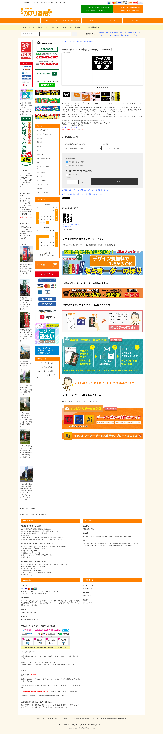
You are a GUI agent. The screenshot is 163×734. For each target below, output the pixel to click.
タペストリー (129, 35)
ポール (101, 35)
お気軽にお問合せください (130, 10)
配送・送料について (56, 718)
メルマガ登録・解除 (111, 718)
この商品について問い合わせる (87, 190)
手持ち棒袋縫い (71, 158)
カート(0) (133, 20)
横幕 (121, 35)
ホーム (30, 20)
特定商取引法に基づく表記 (94, 194)
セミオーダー (108, 35)
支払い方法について (43, 718)
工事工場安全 (128, 32)
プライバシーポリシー (97, 718)
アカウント (91, 20)
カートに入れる (114, 181)
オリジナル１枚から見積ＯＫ (31, 27)
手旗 (135, 35)
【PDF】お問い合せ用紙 (44, 367)
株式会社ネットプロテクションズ (45, 679)
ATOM (124, 718)
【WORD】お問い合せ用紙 (45, 363)
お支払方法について (50, 20)
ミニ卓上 (116, 35)
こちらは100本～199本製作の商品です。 (79, 171)
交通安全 (101, 32)
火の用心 (108, 32)
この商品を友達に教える (69, 190)
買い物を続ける (103, 190)
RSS (119, 718)
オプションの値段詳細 (68, 194)
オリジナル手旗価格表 (90, 27)
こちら (78, 129)
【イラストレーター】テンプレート (47, 376)
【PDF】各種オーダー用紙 (45, 371)
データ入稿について (51, 27)
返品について (81, 194)
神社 (120, 32)
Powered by (81, 728)
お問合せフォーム (26, 217)
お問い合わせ (112, 20)
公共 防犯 (115, 32)
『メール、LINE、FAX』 (124, 116)
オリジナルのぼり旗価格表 (71, 27)
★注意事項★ (76, 123)
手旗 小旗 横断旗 (88, 41)
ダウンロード (83, 127)
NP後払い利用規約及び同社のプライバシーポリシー (37, 685)
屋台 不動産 (136, 32)
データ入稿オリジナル (74, 41)
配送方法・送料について (71, 20)
